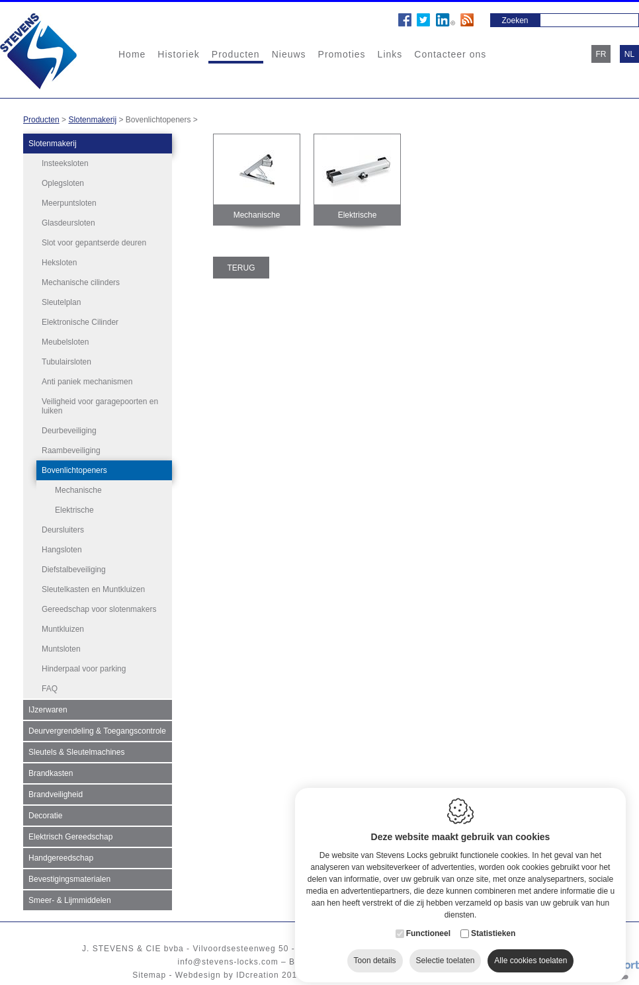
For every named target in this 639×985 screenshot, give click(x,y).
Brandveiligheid (55, 794)
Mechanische (78, 490)
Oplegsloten (63, 183)
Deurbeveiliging (69, 430)
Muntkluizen (63, 629)
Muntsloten (61, 649)
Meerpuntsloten (69, 203)
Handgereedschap (60, 858)
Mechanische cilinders (81, 282)
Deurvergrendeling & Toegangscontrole (97, 731)
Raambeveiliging (71, 450)
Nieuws (289, 54)
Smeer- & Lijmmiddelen (69, 900)
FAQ (50, 688)
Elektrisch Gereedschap (70, 836)
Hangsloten (62, 549)
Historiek (178, 54)
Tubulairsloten (66, 361)
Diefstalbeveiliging (74, 569)
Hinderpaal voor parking (84, 668)
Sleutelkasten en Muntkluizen (93, 589)
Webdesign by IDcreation (227, 975)
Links (390, 54)
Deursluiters (63, 530)
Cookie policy (338, 975)
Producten (236, 54)
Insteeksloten (65, 163)
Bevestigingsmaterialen (69, 879)
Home (132, 54)
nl (629, 54)
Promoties (342, 54)
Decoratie (45, 815)
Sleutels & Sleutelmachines (76, 752)
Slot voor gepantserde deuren (94, 242)
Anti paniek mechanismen (87, 381)
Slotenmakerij (92, 119)
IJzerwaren (47, 709)
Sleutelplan (61, 302)
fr (601, 54)
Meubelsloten (65, 342)
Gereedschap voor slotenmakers (99, 609)
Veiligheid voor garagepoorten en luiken (100, 406)
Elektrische (74, 510)
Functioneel (428, 922)
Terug (241, 268)
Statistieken (493, 922)
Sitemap (149, 975)
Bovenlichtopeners (74, 470)
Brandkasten (50, 773)
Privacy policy (404, 975)
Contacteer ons (450, 54)
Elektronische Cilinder (80, 322)
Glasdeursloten (68, 223)
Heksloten (59, 262)
